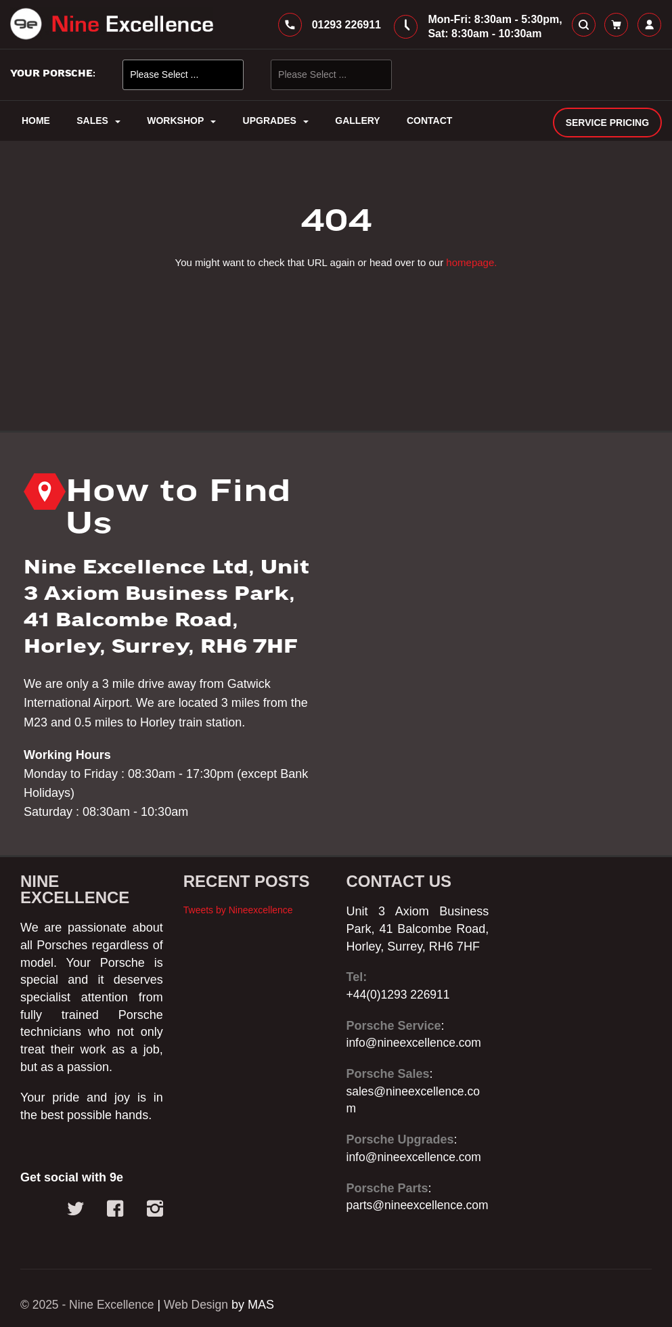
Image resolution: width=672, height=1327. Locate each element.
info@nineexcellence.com (415, 1025)
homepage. (471, 267)
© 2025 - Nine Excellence (89, 1304)
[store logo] (111, 26)
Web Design (201, 1304)
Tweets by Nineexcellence (238, 892)
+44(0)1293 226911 (399, 977)
